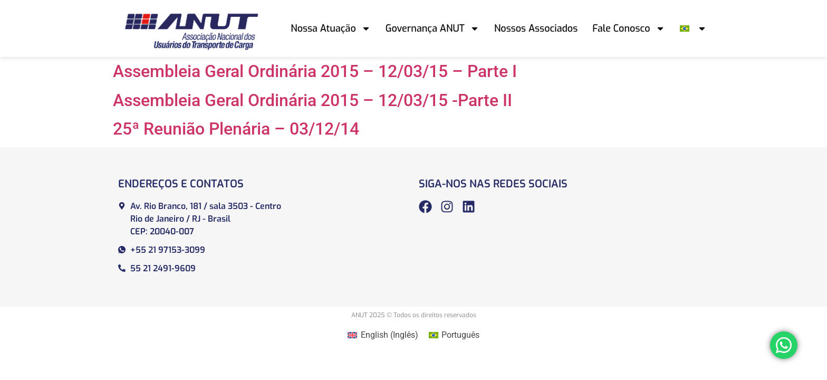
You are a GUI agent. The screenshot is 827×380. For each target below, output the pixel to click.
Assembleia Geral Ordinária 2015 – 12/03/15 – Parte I (315, 71)
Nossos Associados (536, 28)
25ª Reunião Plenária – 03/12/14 (236, 129)
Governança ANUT (432, 28)
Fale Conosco (628, 28)
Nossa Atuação (330, 28)
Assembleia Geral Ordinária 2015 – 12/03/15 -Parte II (312, 100)
